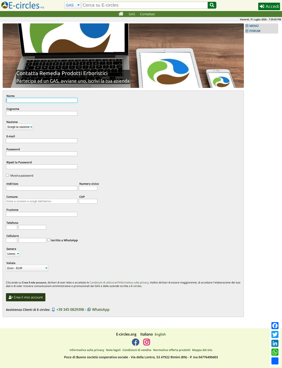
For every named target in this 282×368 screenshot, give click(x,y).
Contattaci (147, 14)
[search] (145, 5)
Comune (12, 197)
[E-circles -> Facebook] (135, 344)
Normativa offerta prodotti (171, 350)
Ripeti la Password (19, 162)
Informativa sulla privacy (134, 282)
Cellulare (12, 236)
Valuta (10, 263)
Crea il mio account (26, 297)
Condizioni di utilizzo (102, 282)
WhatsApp (98, 309)
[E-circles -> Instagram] (146, 344)
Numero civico (89, 184)
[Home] (121, 14)
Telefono (12, 223)
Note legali (113, 350)
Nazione (12, 122)
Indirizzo (12, 184)
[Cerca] (73, 5)
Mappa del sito (202, 350)
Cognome (12, 109)
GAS (132, 14)
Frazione (12, 210)
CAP (82, 197)
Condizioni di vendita (136, 350)
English (160, 334)
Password (13, 149)
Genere (11, 249)
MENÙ (254, 26)
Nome (10, 96)
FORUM (254, 31)
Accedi (269, 6)
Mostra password (21, 175)
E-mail (10, 136)
